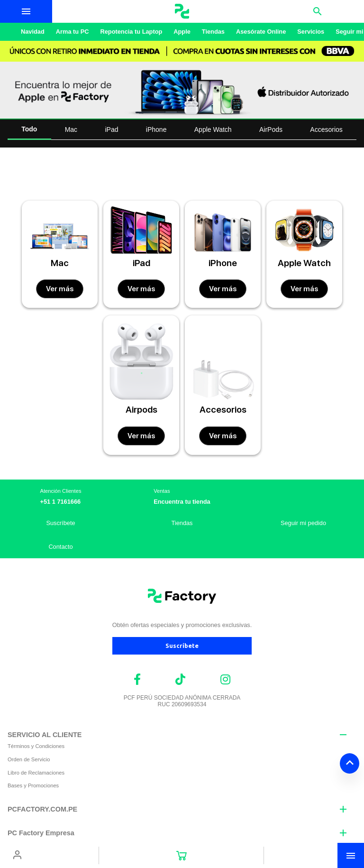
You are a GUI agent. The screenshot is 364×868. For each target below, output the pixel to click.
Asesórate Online (261, 31)
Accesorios (326, 129)
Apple (182, 31)
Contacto (60, 546)
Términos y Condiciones (36, 746)
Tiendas (213, 31)
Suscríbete (60, 522)
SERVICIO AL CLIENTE (45, 735)
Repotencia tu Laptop (131, 31)
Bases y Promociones (33, 785)
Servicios (310, 31)
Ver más (59, 288)
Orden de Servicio (29, 759)
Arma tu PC (72, 31)
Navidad (33, 31)
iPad (111, 129)
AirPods (270, 129)
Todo (29, 129)
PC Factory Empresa (41, 833)
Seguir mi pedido (303, 522)
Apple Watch (213, 129)
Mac (71, 129)
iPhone (156, 129)
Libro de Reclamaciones (36, 773)
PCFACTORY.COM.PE (42, 809)
